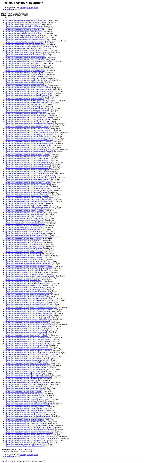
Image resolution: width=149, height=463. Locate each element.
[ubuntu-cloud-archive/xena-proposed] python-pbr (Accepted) (25, 184)
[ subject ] (29, 8)
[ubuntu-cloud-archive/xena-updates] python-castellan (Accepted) (27, 295)
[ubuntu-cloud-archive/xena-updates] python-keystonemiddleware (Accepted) (31, 308)
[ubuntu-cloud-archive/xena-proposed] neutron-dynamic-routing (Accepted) (30, 100)
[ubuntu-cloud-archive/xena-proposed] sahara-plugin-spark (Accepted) (28, 199)
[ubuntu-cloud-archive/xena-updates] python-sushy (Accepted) (26, 362)
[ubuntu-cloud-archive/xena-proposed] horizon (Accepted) (24, 401)
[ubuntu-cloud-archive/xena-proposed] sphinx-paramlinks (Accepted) (28, 207)
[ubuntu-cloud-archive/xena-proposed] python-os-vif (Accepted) (26, 158)
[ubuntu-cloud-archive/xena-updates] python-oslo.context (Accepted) (28, 343)
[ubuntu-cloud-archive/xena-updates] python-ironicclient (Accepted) (28, 306)
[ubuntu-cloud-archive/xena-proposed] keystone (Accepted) (25, 71)
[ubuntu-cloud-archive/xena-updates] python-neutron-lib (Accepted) (28, 317)
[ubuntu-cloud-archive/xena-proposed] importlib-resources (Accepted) (28, 403)
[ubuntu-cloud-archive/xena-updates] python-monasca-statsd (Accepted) (29, 313)
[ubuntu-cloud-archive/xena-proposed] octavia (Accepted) (24, 106)
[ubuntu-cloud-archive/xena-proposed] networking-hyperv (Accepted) (28, 418)
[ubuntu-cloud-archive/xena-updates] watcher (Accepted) (24, 390)
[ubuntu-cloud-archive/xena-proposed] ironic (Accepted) (24, 67)
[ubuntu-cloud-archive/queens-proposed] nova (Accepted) (24, 28)
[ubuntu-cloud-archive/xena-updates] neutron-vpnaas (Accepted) (26, 278)
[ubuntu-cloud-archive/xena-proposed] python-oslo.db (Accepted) (27, 170)
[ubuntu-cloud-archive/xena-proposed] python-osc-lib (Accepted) (27, 160)
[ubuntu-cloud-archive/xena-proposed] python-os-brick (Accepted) (27, 155)
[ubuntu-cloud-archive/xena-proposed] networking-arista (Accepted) (28, 416)
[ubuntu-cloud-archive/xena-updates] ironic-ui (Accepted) (24, 244)
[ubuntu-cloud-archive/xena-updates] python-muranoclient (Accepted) (28, 315)
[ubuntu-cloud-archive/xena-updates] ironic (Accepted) (23, 242)
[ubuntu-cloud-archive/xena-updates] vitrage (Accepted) (24, 386)
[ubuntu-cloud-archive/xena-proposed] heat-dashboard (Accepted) (27, 399)
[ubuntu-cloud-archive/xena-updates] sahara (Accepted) (23, 373)
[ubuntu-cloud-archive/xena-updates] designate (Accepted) (24, 235)
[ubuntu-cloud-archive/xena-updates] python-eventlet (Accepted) (27, 302)
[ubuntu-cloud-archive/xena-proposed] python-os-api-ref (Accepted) (28, 153)
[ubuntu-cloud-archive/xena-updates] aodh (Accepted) (23, 229)
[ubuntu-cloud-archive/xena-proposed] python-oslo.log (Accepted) (27, 171)
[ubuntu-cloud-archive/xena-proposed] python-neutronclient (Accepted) (29, 143)
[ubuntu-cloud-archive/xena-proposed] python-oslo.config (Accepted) (28, 166)
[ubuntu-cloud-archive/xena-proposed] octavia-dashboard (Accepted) (28, 108)
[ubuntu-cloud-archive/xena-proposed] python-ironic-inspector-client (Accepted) (32, 438)
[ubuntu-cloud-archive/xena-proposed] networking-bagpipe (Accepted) (28, 89)
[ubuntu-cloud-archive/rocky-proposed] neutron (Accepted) (25, 37)
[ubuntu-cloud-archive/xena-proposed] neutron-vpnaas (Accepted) (27, 102)
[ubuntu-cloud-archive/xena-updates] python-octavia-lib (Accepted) (27, 323)
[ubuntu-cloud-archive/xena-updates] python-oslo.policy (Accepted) (28, 351)
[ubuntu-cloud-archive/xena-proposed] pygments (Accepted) (25, 114)
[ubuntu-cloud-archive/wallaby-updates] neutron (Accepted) (25, 218)
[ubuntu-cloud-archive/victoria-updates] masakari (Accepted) (25, 222)
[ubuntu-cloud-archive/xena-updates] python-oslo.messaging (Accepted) (29, 349)
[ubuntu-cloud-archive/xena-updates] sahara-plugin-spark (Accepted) (28, 375)
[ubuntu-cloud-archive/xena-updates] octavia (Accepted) (24, 282)
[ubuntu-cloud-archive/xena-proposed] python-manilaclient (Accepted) (28, 136)
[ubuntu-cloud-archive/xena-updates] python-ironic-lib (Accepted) (27, 304)
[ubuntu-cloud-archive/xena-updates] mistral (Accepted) (24, 257)
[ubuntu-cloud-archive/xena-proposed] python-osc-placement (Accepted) (29, 162)
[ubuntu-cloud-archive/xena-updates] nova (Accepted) (23, 280)
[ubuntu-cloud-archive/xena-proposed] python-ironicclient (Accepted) (28, 130)
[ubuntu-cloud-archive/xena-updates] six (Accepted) (22, 380)
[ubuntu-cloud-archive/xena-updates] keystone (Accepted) (24, 246)
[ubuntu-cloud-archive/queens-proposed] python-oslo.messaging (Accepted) (30, 41)
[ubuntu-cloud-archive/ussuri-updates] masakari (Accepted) (25, 224)
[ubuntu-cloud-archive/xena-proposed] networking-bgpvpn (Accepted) (28, 93)
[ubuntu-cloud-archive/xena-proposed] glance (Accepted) (24, 63)
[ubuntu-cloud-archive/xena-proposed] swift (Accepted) (23, 444)
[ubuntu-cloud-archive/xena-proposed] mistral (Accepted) (24, 82)
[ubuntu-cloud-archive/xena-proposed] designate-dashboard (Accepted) (29, 61)
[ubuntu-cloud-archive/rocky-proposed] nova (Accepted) (24, 26)
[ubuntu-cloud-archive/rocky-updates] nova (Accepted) (23, 31)
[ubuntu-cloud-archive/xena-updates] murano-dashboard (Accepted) (27, 52)
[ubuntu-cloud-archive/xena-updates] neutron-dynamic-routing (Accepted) (30, 276)
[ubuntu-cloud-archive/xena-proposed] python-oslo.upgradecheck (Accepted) (31, 177)
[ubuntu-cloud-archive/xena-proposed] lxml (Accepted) (23, 408)
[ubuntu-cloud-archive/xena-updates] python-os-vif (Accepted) (26, 334)
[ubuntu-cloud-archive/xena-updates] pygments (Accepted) (25, 289)
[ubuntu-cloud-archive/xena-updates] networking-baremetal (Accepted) (29, 267)
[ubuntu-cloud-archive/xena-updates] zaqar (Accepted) (23, 392)
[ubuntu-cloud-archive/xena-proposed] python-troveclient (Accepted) (28, 194)
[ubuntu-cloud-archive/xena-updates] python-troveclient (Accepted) (27, 369)
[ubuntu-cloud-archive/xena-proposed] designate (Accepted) (25, 59)
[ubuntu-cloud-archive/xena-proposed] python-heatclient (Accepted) (28, 435)
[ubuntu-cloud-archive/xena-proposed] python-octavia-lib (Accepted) (28, 147)
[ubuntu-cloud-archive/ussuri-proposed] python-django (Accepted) (27, 46)
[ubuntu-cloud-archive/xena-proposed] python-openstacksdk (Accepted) (29, 151)
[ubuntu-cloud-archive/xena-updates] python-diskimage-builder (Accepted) (30, 300)
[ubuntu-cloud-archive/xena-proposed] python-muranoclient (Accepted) (29, 140)
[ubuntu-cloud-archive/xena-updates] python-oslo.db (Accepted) (26, 345)
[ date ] (35, 8)
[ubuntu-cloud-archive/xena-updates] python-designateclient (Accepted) (29, 298)
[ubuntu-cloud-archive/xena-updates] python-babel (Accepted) (26, 291)
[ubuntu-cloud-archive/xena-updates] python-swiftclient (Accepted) (27, 364)
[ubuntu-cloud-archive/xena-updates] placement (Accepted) (25, 287)
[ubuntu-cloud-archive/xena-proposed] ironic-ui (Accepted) (25, 69)
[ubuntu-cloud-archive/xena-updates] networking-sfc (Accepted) (26, 272)
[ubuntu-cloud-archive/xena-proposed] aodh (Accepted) (23, 54)
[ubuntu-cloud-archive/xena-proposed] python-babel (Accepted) (26, 115)
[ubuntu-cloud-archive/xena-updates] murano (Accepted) (24, 259)
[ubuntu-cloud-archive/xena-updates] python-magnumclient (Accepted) (29, 309)
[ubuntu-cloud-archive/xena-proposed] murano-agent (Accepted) (26, 86)
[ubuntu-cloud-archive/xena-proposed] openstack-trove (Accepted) (27, 110)
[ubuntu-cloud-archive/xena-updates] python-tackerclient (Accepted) (28, 365)
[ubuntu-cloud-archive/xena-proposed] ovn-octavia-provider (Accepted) (29, 425)
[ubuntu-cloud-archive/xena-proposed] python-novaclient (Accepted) (28, 145)
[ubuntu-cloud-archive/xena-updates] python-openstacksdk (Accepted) (28, 326)
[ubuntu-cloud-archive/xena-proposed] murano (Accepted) (24, 84)
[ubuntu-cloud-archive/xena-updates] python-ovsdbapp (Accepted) (27, 358)
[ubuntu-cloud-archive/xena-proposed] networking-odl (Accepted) (27, 95)
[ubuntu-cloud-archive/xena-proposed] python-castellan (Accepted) (27, 119)
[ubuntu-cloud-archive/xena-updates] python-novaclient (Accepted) (27, 321)
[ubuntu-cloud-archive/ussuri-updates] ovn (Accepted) (23, 24)
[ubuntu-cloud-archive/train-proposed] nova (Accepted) (23, 48)
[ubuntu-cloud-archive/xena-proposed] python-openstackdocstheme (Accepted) (31, 149)
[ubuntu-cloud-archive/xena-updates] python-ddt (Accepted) (25, 296)
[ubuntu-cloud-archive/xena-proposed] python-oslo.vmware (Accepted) (29, 181)
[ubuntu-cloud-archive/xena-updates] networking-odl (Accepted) (26, 270)
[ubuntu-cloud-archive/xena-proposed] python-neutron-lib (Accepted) (28, 142)
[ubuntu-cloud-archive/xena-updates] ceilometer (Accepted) (25, 233)
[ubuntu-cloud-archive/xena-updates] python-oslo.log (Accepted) (27, 347)
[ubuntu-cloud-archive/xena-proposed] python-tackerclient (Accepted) (28, 190)
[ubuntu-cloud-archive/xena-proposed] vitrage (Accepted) (24, 211)
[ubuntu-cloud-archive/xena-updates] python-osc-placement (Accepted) (29, 337)
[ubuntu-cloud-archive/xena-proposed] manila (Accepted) (24, 76)
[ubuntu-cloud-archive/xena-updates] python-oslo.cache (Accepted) (27, 339)
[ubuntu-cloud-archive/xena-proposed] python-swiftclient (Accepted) (28, 188)
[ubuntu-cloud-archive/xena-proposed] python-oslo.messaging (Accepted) (29, 173)
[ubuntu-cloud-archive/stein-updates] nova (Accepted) (23, 30)
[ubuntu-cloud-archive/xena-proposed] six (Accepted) (23, 205)
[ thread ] (23, 8)
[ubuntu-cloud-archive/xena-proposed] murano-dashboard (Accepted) (28, 87)
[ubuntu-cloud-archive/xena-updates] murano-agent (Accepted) (26, 261)
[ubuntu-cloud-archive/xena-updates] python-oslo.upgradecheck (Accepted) (30, 352)
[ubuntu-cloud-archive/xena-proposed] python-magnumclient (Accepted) (29, 134)
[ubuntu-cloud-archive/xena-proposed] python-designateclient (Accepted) (29, 123)
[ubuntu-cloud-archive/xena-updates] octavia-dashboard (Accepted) (27, 283)
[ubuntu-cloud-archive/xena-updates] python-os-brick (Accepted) (27, 330)
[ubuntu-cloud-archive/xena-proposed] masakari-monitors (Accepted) (28, 80)
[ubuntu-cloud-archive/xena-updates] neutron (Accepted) (24, 274)
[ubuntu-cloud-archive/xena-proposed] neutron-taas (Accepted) (26, 421)
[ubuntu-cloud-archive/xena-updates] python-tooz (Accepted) (25, 367)
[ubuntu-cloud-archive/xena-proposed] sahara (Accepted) (24, 198)
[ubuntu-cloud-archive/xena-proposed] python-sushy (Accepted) (26, 186)
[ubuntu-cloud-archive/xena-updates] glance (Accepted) (23, 239)
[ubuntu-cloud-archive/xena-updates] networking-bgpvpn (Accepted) (28, 268)
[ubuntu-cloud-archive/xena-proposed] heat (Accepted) (23, 65)
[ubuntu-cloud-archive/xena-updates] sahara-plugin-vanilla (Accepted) (28, 377)
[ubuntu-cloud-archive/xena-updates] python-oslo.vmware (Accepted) (28, 356)
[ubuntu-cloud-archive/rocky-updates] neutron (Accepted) (24, 227)
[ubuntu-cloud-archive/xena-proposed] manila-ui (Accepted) (25, 414)
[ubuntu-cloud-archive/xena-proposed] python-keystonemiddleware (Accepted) (31, 132)
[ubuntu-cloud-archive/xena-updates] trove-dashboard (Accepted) (27, 384)
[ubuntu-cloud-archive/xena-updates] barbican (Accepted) (24, 231)
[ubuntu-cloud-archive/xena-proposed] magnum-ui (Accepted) (26, 412)
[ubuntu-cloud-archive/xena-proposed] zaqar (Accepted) (24, 216)
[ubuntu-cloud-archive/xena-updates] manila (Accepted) (24, 252)
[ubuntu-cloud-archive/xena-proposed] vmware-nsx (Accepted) (26, 212)
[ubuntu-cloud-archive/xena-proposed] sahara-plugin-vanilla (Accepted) (29, 201)
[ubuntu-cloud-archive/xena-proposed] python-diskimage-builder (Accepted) (30, 125)
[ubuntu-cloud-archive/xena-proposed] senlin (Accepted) (24, 203)
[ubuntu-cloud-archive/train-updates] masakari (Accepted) (24, 226)
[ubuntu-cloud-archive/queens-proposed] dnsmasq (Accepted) (25, 39)
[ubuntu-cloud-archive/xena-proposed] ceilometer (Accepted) (25, 58)
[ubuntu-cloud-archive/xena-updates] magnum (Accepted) (24, 250)
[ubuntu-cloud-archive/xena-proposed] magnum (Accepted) (25, 74)
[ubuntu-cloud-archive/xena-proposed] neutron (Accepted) (24, 99)
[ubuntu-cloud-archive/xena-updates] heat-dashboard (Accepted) (26, 50)
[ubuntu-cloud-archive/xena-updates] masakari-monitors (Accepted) (27, 255)
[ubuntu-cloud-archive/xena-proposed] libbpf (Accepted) (24, 73)
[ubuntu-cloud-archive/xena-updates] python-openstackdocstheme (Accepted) (31, 324)
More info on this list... (13, 9)
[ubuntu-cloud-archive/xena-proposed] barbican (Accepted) (25, 56)
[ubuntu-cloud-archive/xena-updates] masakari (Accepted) (24, 254)
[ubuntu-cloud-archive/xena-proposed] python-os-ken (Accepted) (27, 156)
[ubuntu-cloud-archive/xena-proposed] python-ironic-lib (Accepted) (27, 128)
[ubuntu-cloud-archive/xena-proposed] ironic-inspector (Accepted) (27, 405)
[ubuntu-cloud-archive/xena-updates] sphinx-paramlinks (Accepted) (27, 382)
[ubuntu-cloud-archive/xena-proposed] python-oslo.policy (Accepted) (28, 175)
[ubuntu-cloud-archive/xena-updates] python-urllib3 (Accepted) (26, 371)
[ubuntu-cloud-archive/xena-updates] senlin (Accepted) (23, 379)
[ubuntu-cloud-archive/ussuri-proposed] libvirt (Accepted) (24, 395)
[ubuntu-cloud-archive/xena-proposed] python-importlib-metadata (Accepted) (31, 436)
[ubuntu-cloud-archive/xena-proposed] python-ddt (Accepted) (25, 121)
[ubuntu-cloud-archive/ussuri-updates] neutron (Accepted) (24, 220)
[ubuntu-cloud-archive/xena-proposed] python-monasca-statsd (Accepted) (29, 138)
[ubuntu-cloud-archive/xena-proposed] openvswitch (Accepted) (26, 423)
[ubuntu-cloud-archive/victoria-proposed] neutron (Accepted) (25, 22)
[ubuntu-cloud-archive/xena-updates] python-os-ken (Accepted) (26, 332)
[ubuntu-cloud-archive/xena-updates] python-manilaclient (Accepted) (28, 311)
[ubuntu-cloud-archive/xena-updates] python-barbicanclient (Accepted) (29, 293)
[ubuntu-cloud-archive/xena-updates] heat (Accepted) (23, 240)
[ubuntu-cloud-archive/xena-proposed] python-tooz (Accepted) (26, 192)
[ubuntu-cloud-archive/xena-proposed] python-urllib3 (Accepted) (27, 196)
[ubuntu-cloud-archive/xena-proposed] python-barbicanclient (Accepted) (29, 117)
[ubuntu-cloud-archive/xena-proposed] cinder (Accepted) (24, 397)
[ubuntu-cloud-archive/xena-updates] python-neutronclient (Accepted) (28, 319)
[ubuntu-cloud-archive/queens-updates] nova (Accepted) (24, 33)
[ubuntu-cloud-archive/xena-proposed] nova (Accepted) (23, 104)
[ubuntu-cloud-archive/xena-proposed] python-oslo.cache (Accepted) (28, 164)
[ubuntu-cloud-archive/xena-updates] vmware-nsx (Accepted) (25, 388)
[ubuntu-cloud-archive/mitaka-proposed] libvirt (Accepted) (25, 446)
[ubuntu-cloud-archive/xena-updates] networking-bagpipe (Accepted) (28, 265)
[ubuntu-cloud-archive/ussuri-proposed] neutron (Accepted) (25, 45)
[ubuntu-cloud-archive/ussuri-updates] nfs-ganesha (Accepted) (26, 35)
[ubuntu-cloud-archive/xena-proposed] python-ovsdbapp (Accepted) (28, 183)
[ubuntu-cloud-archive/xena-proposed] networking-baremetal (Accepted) (29, 91)
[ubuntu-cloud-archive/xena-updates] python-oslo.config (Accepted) (28, 341)
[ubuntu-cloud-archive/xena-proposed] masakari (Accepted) (25, 78)
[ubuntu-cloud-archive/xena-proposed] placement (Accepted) (25, 112)
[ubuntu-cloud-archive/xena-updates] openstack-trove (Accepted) (27, 285)
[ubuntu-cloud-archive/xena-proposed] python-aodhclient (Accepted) (28, 427)
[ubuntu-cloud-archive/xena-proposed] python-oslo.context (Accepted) (28, 168)
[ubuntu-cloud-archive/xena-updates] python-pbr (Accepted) (25, 360)
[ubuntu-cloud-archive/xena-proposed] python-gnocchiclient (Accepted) (29, 433)
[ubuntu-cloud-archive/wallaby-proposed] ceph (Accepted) (24, 43)
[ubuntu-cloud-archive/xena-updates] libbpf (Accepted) (23, 248)
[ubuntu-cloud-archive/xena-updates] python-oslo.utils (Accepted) (27, 354)
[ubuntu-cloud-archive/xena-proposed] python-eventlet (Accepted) (27, 127)
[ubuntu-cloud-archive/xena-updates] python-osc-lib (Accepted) (26, 336)
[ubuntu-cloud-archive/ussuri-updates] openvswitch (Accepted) (26, 20)
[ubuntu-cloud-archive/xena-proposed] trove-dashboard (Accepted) (27, 209)
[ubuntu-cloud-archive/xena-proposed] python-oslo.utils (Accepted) (27, 179)
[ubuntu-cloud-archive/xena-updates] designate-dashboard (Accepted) (28, 237)
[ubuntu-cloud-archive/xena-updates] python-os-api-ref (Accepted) (27, 328)
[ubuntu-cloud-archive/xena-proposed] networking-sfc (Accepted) (27, 97)
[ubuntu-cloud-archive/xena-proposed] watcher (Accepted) (24, 214)
